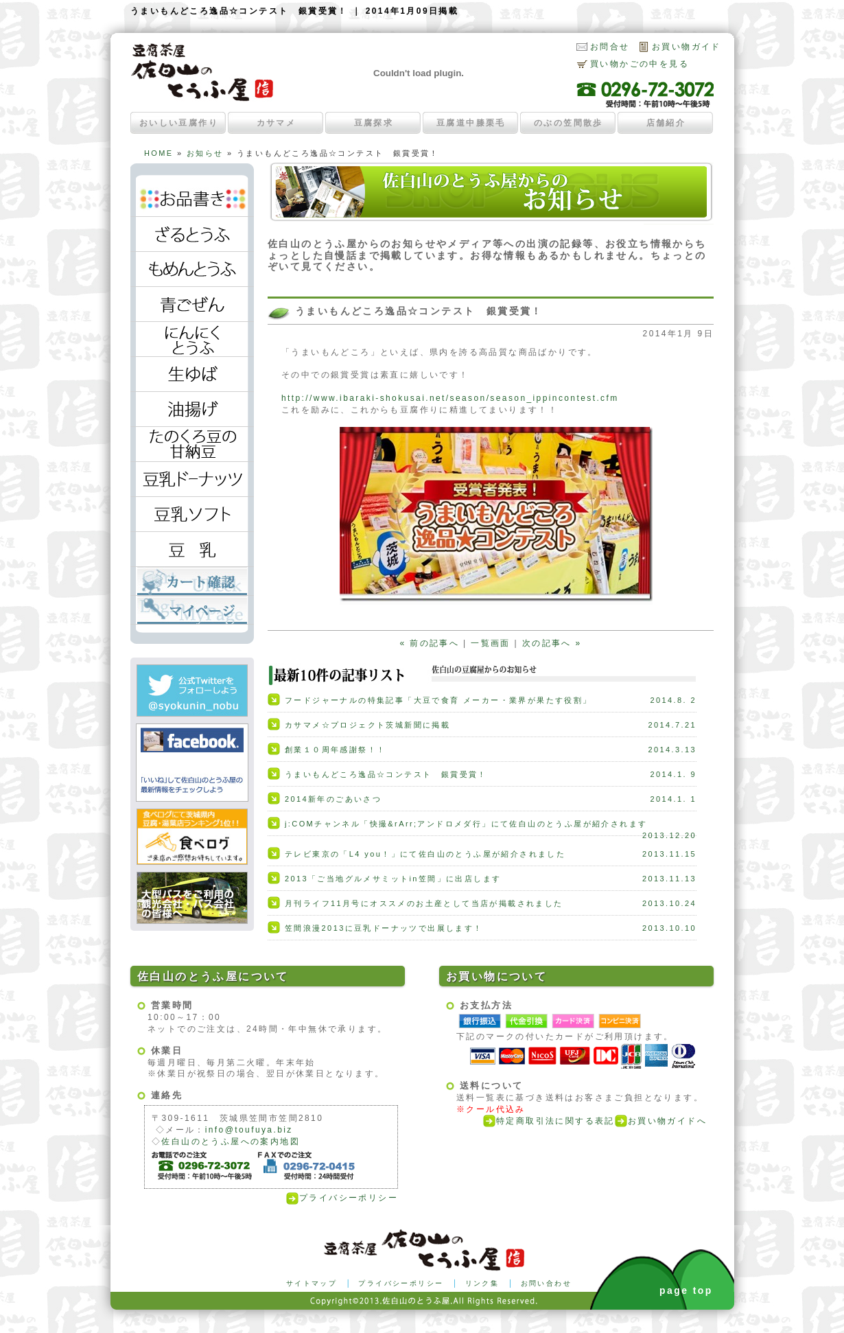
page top (686, 1290)
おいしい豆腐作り (178, 123)
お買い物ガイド (686, 46)
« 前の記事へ (429, 643)
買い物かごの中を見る (639, 64)
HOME (159, 153)
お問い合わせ (546, 1283)
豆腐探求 (374, 123)
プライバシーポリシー (342, 1198)
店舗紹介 (666, 123)
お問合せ (610, 46)
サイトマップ (311, 1283)
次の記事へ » (552, 643)
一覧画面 (491, 643)
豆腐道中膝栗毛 (471, 123)
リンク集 (482, 1283)
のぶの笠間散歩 (568, 123)
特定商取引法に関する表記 (549, 1121)
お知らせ (205, 153)
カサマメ (276, 123)
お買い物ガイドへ (661, 1121)
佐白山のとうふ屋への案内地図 (230, 1141)
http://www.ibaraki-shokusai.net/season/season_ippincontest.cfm (450, 398)
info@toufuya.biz (249, 1130)
